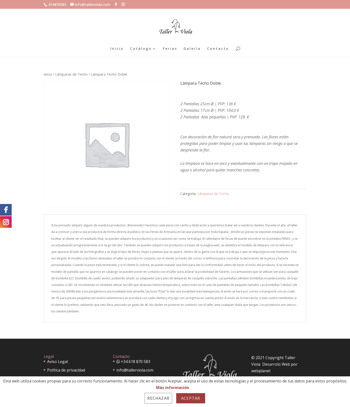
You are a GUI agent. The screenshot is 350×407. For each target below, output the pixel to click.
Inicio (117, 49)
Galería (192, 49)
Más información (172, 387)
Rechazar (158, 398)
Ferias (170, 49)
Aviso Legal (57, 361)
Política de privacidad (66, 370)
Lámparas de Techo (71, 74)
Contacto (218, 49)
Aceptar (190, 398)
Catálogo (141, 49)
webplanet (261, 370)
